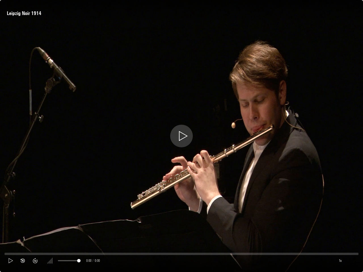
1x (340, 260)
